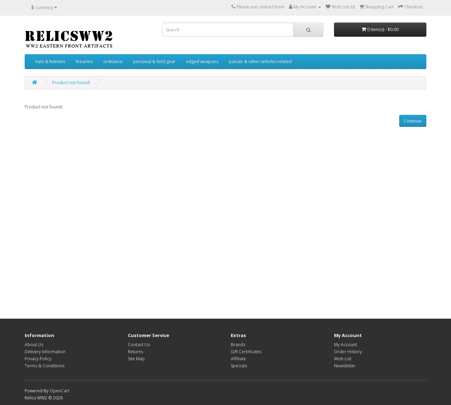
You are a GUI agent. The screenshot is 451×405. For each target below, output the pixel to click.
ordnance (113, 61)
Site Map (136, 359)
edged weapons (202, 61)
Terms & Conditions (44, 366)
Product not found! (71, 83)
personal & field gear (154, 61)
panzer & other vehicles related (260, 61)
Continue (413, 121)
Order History (348, 352)
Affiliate (238, 359)
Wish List (342, 359)
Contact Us (139, 345)
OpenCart (59, 391)
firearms (84, 61)
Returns (135, 352)
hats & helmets (50, 61)
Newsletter (345, 366)
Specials (239, 366)
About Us (34, 345)
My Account (345, 345)
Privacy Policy (38, 359)
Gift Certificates (246, 352)
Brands (238, 345)
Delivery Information (45, 352)
